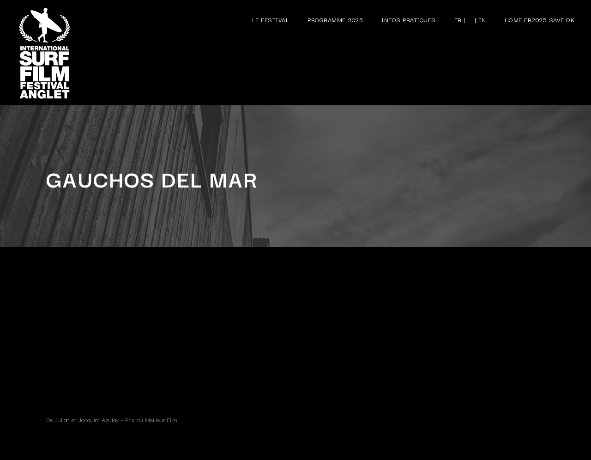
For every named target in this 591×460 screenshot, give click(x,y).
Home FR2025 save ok (540, 19)
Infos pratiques (408, 19)
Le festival (270, 19)
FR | (459, 19)
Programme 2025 (335, 19)
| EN (480, 19)
